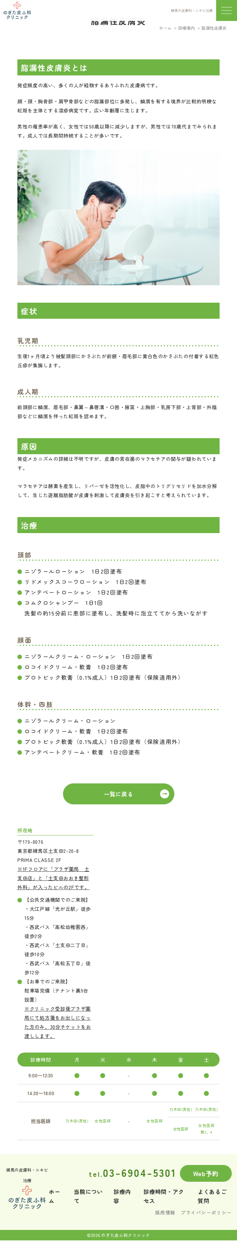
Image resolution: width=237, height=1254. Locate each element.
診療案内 (186, 28)
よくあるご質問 (212, 1196)
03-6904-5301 (132, 1172)
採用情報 (165, 1212)
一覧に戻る (118, 794)
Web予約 (206, 1173)
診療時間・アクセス (163, 1196)
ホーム (165, 28)
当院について (88, 1196)
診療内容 (122, 1196)
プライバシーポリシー (206, 1212)
